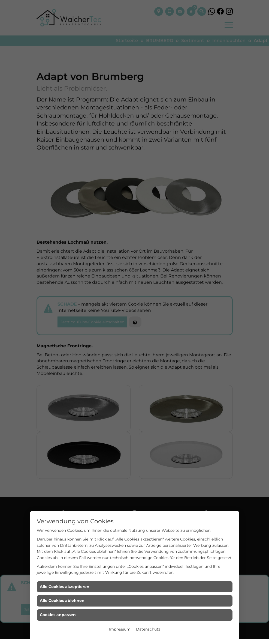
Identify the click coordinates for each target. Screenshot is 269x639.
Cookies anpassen (58, 614)
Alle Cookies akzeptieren (64, 586)
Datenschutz (148, 629)
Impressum (120, 629)
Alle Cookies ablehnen (62, 600)
